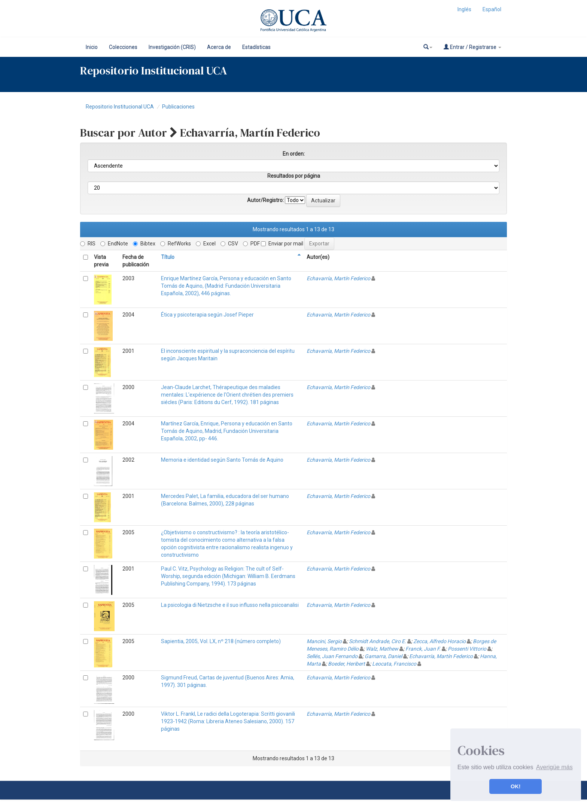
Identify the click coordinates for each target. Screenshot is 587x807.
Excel (206, 244)
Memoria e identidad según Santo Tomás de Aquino (222, 460)
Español (492, 9)
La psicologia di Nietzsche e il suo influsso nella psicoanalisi (230, 605)
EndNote (114, 244)
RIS (87, 244)
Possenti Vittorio (467, 649)
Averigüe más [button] (554, 767)
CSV (229, 244)
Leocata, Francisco (394, 664)
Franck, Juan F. (423, 649)
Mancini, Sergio (324, 641)
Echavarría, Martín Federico (338, 278)
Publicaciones (178, 107)
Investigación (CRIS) (172, 47)
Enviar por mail (282, 244)
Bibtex (144, 244)
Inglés (464, 9)
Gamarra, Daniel (383, 656)
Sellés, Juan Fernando (332, 656)
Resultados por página (293, 176)
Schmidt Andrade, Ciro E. (377, 641)
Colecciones (123, 47)
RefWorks (175, 244)
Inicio (92, 47)
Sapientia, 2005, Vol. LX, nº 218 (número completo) (221, 641)
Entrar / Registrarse (472, 47)
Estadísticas (256, 47)
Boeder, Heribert (346, 664)
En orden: (294, 154)
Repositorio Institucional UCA (120, 107)
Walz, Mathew (382, 649)
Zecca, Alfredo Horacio (439, 641)
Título (167, 257)
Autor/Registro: (265, 200)
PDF (251, 244)
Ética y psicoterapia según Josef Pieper (207, 315)
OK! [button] (515, 786)
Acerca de (219, 47)
